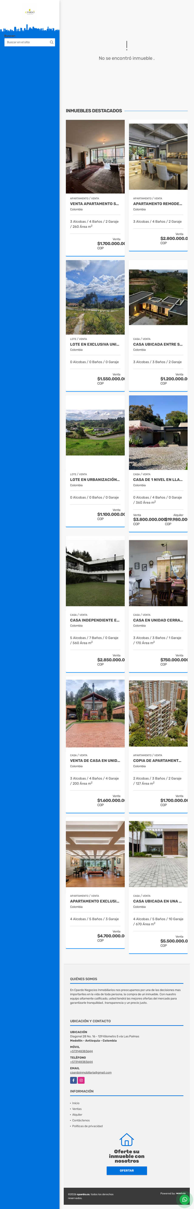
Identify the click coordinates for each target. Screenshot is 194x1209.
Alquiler (77, 1114)
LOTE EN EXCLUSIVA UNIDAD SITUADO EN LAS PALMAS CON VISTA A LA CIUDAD (95, 344)
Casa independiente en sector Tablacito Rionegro (95, 620)
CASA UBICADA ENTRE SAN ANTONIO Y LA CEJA (158, 344)
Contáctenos (81, 1120)
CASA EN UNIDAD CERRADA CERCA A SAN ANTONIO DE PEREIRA (158, 620)
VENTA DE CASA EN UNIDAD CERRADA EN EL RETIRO (95, 760)
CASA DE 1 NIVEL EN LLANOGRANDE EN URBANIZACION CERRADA (158, 480)
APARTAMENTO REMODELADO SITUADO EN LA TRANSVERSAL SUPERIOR (158, 204)
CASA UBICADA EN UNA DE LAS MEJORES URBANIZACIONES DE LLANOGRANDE (158, 901)
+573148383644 (81, 1051)
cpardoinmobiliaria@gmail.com (91, 1072)
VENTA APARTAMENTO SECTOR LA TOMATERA (95, 204)
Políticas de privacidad (87, 1126)
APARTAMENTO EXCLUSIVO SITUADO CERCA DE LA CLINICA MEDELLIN (95, 901)
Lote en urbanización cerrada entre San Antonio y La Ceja (95, 480)
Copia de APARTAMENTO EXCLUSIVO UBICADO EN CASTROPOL (158, 760)
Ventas (77, 1109)
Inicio (75, 1103)
